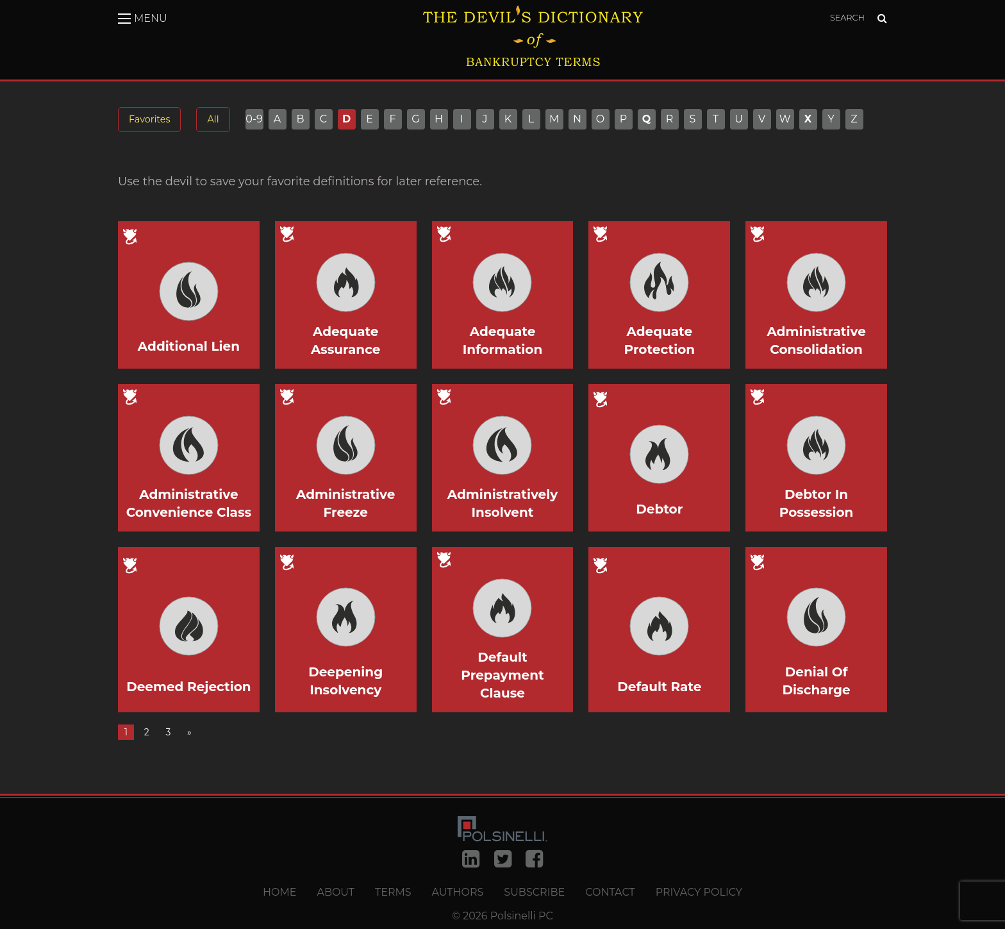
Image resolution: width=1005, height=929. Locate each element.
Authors (458, 892)
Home (279, 892)
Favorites (149, 119)
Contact (610, 892)
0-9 (254, 119)
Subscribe (534, 892)
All (213, 119)
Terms (393, 892)
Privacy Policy (699, 892)
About (335, 892)
